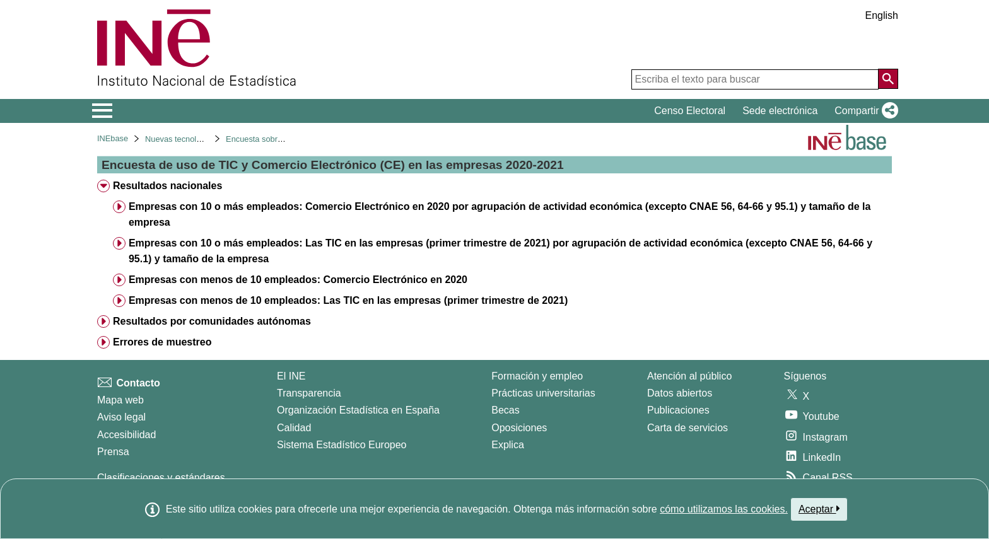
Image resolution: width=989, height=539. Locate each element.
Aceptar (819, 508)
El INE (291, 376)
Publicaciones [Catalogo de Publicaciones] (678, 410)
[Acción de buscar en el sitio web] (888, 79)
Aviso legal (121, 417)
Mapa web (120, 400)
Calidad (294, 427)
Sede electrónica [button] (779, 110)
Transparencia (309, 393)
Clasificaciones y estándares (161, 477)
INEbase (112, 138)
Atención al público (689, 376)
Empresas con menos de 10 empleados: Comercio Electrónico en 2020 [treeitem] (298, 279)
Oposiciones (519, 427)
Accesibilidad (126, 434)
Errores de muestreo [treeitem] (162, 342)
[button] (863, 111)
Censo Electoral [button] (689, 110)
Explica (507, 444)
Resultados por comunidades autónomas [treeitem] (212, 321)
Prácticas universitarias (543, 393)
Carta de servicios (687, 427)
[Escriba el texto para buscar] (755, 79)
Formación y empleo (537, 376)
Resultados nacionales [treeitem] (167, 185)
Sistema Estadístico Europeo (341, 444)
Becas (505, 410)
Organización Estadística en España (358, 410)
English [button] (881, 15)
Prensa (113, 451)
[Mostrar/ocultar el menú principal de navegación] (102, 111)
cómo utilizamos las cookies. (724, 509)
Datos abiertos (679, 393)
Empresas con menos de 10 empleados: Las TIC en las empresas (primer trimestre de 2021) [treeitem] (348, 300)
